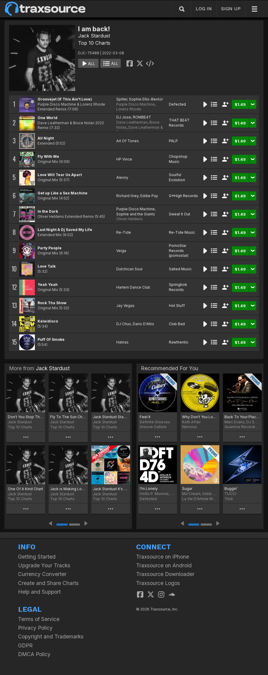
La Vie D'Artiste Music (200, 498)
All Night (46, 138)
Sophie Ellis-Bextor (146, 99)
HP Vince (124, 159)
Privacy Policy (35, 628)
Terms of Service (38, 619)
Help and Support (39, 592)
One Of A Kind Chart (25, 489)
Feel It (145, 417)
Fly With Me (48, 156)
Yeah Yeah (48, 284)
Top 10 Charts (94, 43)
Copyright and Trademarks (51, 636)
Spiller (121, 99)
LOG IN (204, 8)
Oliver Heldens (129, 219)
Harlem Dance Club (133, 287)
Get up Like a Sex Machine (62, 193)
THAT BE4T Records (179, 123)
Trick (228, 498)
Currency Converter (42, 574)
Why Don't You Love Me (200, 417)
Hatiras (122, 342)
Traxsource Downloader (165, 574)
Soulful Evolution (177, 177)
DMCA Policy (34, 654)
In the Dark (48, 211)
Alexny (122, 177)
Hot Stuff (177, 305)
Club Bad (177, 324)
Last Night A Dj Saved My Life (65, 229)
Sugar (187, 488)
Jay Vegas (125, 305)
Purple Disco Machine (135, 104)
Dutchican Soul (129, 269)
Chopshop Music (178, 159)
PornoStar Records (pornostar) (178, 250)
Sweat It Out (179, 214)
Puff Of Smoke (51, 339)
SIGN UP (231, 8)
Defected (177, 104)
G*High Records (183, 196)
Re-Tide (123, 232)
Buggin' (231, 488)
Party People (50, 248)
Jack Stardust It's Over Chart (111, 489)
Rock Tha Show (52, 303)
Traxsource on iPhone (162, 557)
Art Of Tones (127, 141)
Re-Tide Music (182, 232)
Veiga (121, 250)
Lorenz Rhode (128, 109)
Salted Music (180, 269)
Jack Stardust (94, 36)
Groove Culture (153, 426)
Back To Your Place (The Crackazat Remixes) (242, 417)
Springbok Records (178, 287)
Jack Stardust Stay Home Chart (111, 417)
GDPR (25, 645)
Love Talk (47, 266)
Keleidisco (48, 321)
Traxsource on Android (164, 565)
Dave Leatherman (132, 122)
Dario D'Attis (143, 324)
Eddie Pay (149, 196)
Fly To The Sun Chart (68, 417)
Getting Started (37, 557)
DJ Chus (123, 324)
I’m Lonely (149, 488)
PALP (173, 141)
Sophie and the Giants (135, 214)
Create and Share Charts (48, 583)
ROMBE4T (142, 117)
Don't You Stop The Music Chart (26, 417)
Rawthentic (178, 342)
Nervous (189, 426)
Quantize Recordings (242, 426)
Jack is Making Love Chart (68, 489)
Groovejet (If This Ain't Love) (65, 99)
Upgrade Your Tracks (44, 565)
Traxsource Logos (158, 583)
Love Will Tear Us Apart (60, 174)
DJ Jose (123, 117)
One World (47, 118)
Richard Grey (127, 196)
